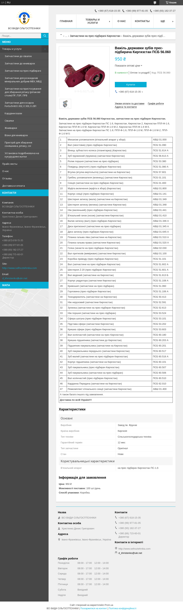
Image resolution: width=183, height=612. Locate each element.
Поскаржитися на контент (93, 608)
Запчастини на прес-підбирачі (23, 70)
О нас (5, 171)
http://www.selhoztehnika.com (19, 268)
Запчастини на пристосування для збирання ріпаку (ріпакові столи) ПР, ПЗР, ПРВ (23, 92)
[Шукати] (45, 36)
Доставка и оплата (13, 185)
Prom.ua (109, 605)
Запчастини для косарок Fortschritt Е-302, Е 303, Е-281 (20, 104)
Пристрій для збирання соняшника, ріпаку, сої (18, 144)
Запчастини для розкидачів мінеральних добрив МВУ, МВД (23, 79)
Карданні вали (13, 113)
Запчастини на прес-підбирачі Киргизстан (95, 35)
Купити (130, 84)
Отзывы (7, 178)
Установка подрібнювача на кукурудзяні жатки (22, 154)
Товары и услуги (11, 48)
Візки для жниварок (16, 135)
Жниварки (11, 128)
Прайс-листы (9, 163)
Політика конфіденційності (123, 608)
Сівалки (9, 120)
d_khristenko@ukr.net (14, 278)
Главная (66, 21)
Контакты (142, 21)
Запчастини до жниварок (20, 63)
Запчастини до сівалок (18, 56)
